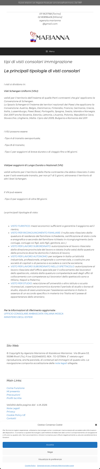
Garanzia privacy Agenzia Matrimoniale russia (55, 465)
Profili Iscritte (14, 398)
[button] (96, 425)
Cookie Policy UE (16, 415)
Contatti (11, 418)
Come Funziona (16, 388)
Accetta (50, 444)
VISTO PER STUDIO (21, 283)
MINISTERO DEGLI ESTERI (18, 317)
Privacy (11, 411)
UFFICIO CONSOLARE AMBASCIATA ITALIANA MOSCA (33, 313)
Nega (50, 452)
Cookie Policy (30, 465)
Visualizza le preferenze (50, 459)
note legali (61, 363)
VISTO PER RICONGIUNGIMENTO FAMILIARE (35, 232)
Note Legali (13, 408)
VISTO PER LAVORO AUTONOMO (29, 256)
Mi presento (13, 391)
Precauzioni (13, 394)
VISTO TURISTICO (20, 226)
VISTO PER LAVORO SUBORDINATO (30, 246)
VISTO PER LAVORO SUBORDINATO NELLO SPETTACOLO (42, 266)
